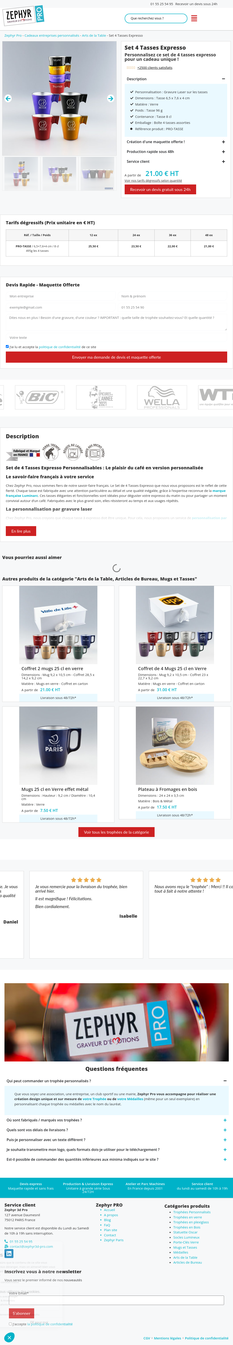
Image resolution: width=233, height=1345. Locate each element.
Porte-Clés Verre (186, 1242)
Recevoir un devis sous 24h (196, 4)
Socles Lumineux (186, 1237)
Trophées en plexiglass (191, 1222)
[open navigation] (194, 18)
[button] (9, 1337)
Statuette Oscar (185, 1232)
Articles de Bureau (187, 1262)
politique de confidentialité (60, 347)
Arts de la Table (94, 35)
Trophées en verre (187, 1217)
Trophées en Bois (186, 1227)
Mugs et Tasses (185, 1247)
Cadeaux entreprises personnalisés (52, 35)
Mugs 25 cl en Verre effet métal (54, 789)
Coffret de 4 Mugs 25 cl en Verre (172, 668)
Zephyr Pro (13, 35)
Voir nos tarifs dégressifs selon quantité (153, 180)
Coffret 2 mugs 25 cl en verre (52, 668)
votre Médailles (130, 1099)
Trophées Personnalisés (191, 1212)
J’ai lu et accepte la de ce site (53, 347)
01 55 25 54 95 (161, 4)
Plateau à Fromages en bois (167, 789)
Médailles (180, 1252)
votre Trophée (94, 1099)
